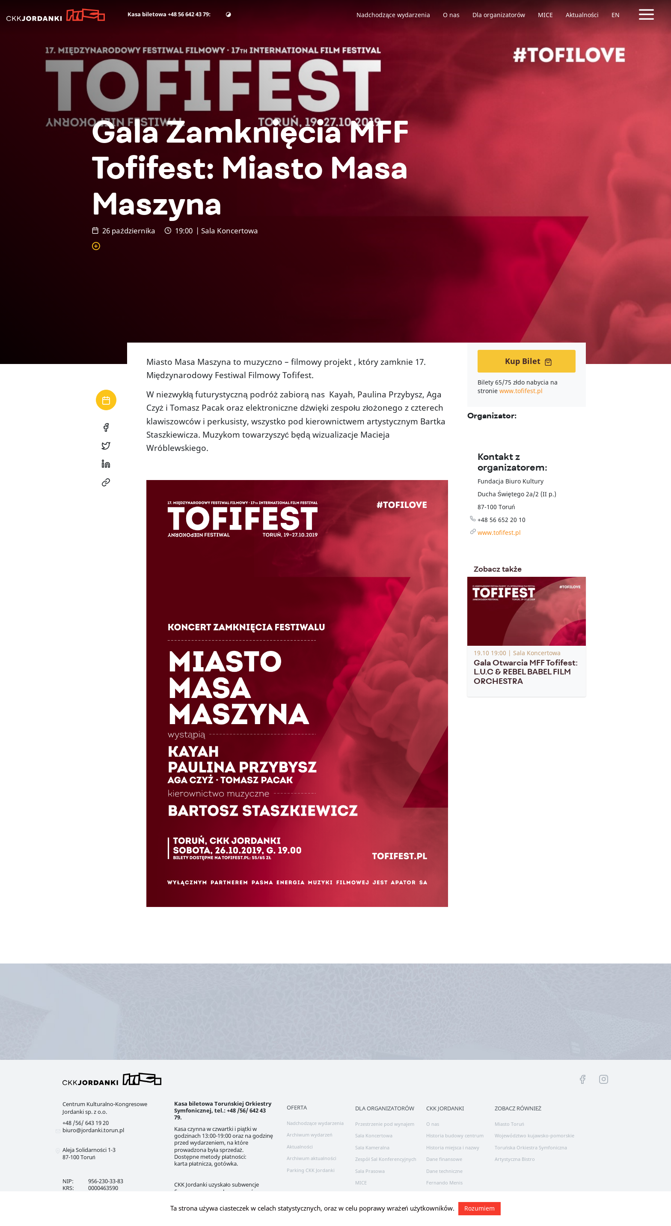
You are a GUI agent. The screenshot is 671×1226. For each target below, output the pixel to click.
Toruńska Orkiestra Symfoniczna (531, 1147)
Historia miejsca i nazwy (452, 1147)
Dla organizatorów (498, 15)
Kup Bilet (528, 361)
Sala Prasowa (370, 1171)
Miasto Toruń (509, 1124)
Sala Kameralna (372, 1147)
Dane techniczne (444, 1171)
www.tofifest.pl (521, 391)
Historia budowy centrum (455, 1135)
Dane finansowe (444, 1159)
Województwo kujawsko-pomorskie (534, 1135)
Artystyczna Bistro (515, 1159)
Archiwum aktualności (311, 1158)
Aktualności (582, 15)
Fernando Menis (444, 1182)
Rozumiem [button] (479, 1208)
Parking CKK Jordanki (311, 1170)
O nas (451, 15)
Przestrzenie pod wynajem (384, 1124)
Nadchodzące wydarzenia (393, 15)
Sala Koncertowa (373, 1135)
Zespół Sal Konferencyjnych (385, 1159)
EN (616, 15)
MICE (545, 15)
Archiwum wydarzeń (309, 1134)
